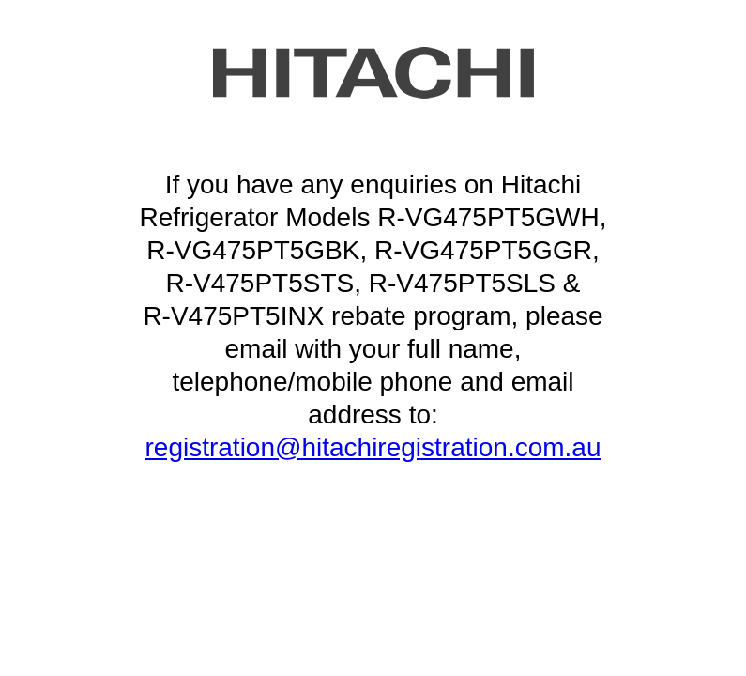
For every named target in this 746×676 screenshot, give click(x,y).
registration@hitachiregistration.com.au (373, 447)
